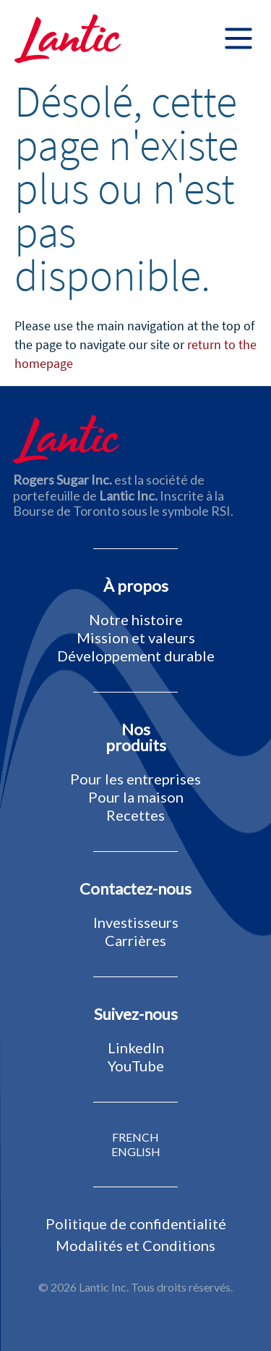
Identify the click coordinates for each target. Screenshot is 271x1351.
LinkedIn (136, 1047)
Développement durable (136, 655)
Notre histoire (136, 619)
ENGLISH (135, 1152)
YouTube (136, 1065)
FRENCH (135, 1137)
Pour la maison (136, 797)
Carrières (135, 940)
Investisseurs (135, 922)
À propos (135, 586)
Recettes (135, 815)
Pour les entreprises (135, 778)
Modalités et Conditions (135, 1245)
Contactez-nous (135, 889)
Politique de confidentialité (136, 1223)
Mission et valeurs (136, 637)
